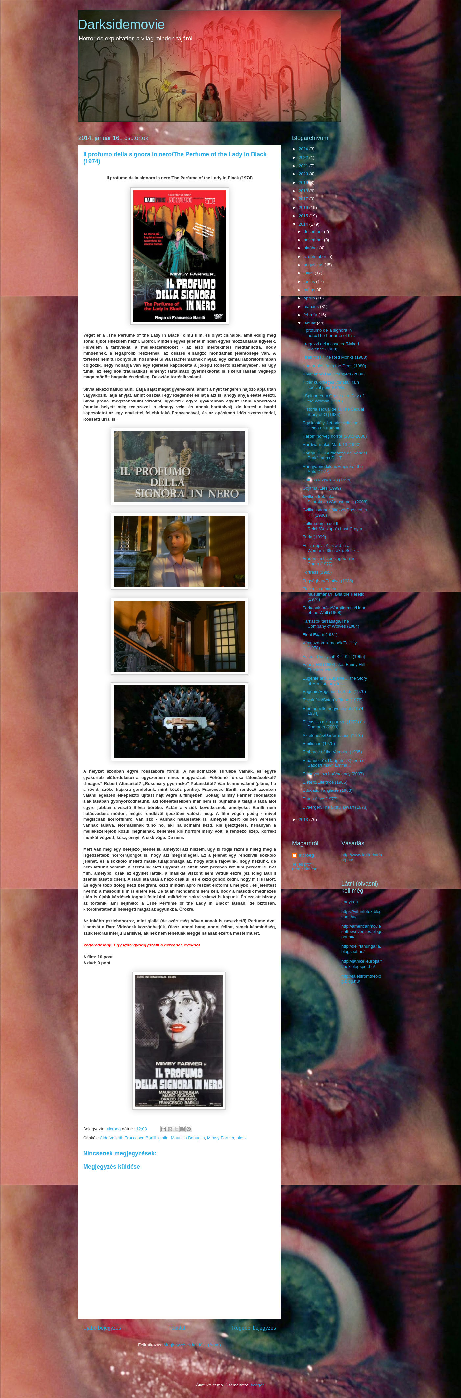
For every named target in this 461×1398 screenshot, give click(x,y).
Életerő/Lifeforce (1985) (325, 782)
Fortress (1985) (317, 572)
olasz (242, 1137)
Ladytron (349, 901)
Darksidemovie (121, 24)
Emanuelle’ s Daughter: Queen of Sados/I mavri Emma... (334, 763)
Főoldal (176, 1328)
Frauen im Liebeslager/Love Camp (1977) (329, 561)
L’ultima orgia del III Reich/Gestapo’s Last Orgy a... (334, 526)
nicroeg (306, 855)
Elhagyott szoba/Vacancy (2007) (333, 773)
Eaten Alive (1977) (320, 798)
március (312, 306)
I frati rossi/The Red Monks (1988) (335, 357)
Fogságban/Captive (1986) (328, 580)
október (311, 248)
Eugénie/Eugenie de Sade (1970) (334, 691)
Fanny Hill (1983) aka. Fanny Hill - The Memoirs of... (335, 667)
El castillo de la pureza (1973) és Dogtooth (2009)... (334, 724)
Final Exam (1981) (320, 634)
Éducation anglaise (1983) (327, 790)
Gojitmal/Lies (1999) (322, 488)
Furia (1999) (314, 536)
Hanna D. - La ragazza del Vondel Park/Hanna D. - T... (335, 456)
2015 (304, 215)
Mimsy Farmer (220, 1137)
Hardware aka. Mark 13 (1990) (331, 444)
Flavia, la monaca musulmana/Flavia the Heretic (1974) (333, 594)
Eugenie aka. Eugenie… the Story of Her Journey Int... (335, 681)
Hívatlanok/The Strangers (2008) (334, 374)
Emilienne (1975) (319, 743)
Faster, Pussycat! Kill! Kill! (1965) (334, 656)
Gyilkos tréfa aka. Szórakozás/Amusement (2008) (335, 499)
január (310, 323)
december (314, 231)
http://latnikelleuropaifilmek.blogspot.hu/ (362, 964)
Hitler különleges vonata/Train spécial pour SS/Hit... (331, 385)
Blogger (256, 1385)
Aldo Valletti (111, 1137)
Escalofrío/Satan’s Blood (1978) (333, 699)
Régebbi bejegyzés (254, 1328)
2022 (304, 157)
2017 (304, 198)
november (314, 239)
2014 (304, 224)
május (310, 289)
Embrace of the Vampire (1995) (332, 751)
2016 (304, 207)
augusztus (314, 264)
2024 (304, 148)
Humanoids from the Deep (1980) (334, 365)
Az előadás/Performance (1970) (333, 735)
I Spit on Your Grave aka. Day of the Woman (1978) (333, 398)
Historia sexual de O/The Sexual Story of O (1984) (333, 412)
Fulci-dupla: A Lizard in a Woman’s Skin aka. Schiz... (331, 548)
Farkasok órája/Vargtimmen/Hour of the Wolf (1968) (334, 610)
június (310, 281)
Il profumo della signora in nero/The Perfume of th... (329, 333)
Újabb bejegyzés (102, 1328)
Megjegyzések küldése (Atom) (192, 1344)
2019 (304, 182)
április (310, 298)
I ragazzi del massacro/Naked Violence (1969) (331, 346)
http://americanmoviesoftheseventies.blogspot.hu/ (361, 931)
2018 (304, 190)
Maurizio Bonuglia (188, 1137)
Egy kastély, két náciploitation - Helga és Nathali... (332, 425)
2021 (304, 165)
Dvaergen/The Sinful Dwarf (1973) (335, 807)
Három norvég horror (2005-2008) (335, 436)
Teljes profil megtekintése (304, 866)
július (309, 273)
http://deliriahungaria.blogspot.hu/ (361, 949)
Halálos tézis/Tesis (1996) (327, 480)
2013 (304, 819)
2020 (304, 173)
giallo (163, 1137)
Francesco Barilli (140, 1137)
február (311, 314)
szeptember (316, 256)
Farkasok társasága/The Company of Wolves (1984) (331, 624)
